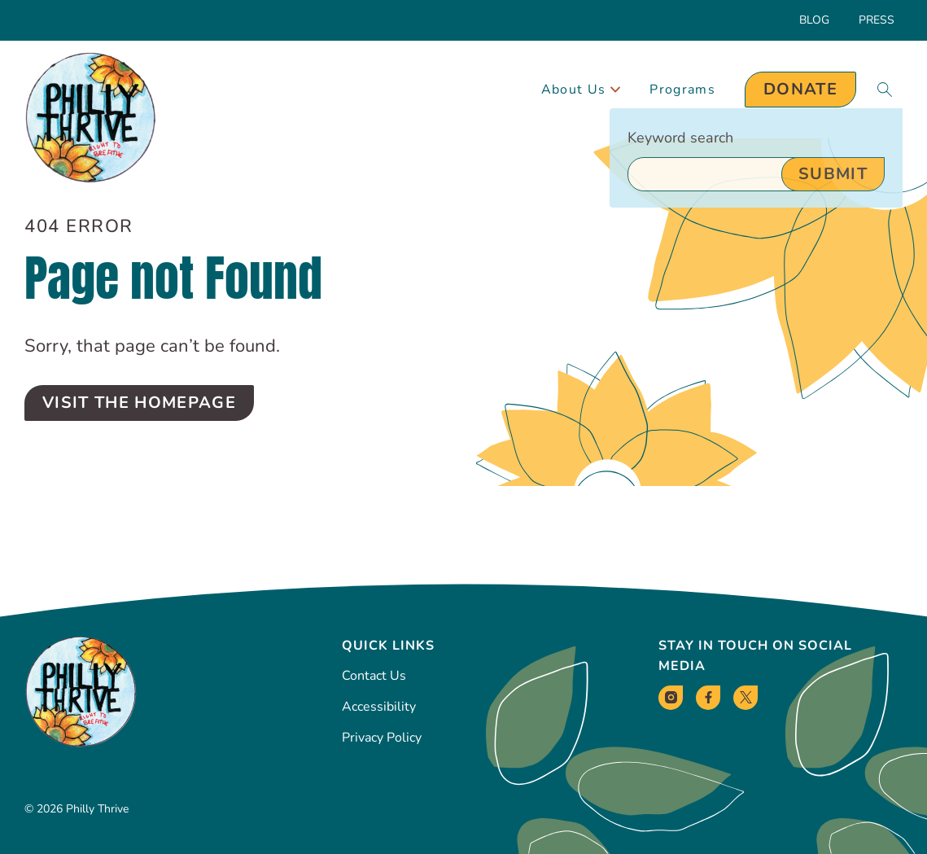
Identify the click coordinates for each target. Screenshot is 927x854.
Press (876, 20)
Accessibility (379, 707)
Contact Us (374, 676)
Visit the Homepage (139, 403)
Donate (800, 89)
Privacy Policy (382, 738)
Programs (682, 90)
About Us (581, 90)
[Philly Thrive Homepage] (90, 118)
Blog (814, 20)
